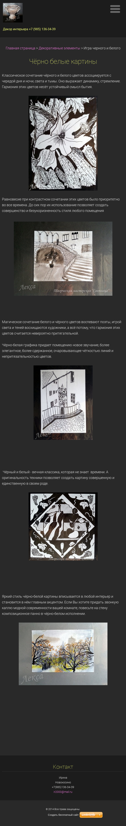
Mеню (115, 9)
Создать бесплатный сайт (63, 814)
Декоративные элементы (59, 48)
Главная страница (20, 48)
